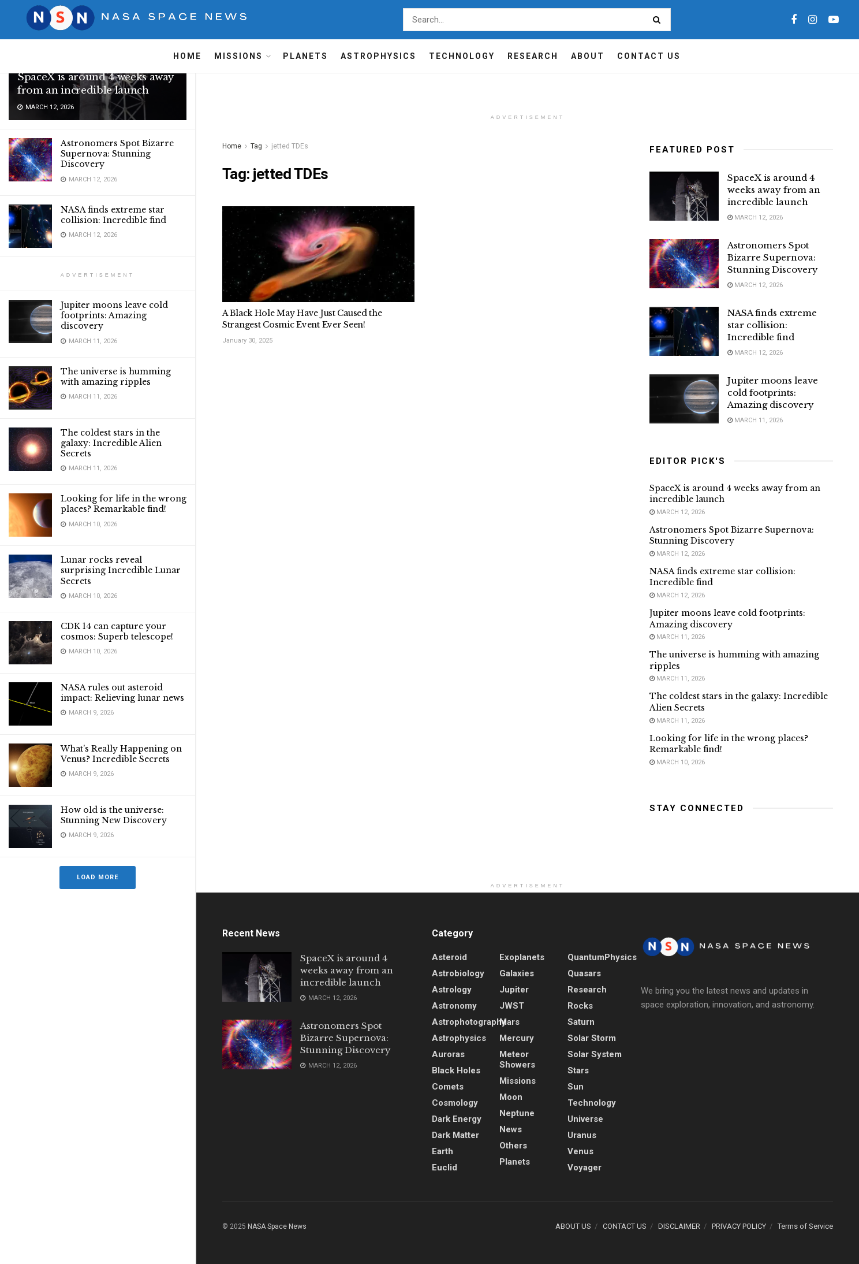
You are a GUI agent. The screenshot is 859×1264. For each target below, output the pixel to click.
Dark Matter (455, 1135)
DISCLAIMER (679, 1226)
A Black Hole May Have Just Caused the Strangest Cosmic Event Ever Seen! (302, 319)
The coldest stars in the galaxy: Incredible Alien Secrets (111, 443)
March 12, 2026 (755, 217)
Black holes (456, 1070)
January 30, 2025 (247, 340)
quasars (584, 973)
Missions (238, 56)
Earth (442, 1151)
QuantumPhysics (602, 957)
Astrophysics (378, 56)
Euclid (444, 1167)
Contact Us (649, 56)
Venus (580, 1151)
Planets (305, 56)
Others (513, 1145)
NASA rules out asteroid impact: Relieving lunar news (122, 692)
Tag (256, 146)
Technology (462, 56)
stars (578, 1070)
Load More (97, 877)
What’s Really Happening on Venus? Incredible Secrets (121, 753)
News (510, 1129)
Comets (448, 1086)
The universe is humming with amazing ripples (116, 376)
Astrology (452, 989)
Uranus (581, 1135)
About (587, 56)
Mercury (516, 1038)
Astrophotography (469, 1022)
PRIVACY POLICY (739, 1226)
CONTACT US (625, 1226)
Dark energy (456, 1119)
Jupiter (514, 989)
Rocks (580, 1006)
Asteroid (449, 957)
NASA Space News (277, 1226)
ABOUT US (573, 1226)
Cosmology (455, 1103)
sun (575, 1086)
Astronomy (454, 1006)
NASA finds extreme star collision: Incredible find (113, 215)
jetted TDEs (289, 146)
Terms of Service (805, 1226)
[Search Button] (659, 19)
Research (532, 56)
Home (187, 56)
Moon (510, 1097)
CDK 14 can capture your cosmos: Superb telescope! (117, 631)
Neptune (517, 1113)
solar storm (591, 1038)
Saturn (581, 1022)
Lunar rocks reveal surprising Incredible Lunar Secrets (121, 570)
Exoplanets (521, 957)
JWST (511, 1006)
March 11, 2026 (755, 420)
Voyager (584, 1167)
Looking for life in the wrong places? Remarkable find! (123, 503)
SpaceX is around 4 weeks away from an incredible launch (95, 83)
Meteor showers (517, 1059)
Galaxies (516, 973)
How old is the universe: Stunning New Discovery (114, 815)
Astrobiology (458, 973)
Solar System (594, 1054)
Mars (509, 1022)
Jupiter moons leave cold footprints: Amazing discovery (114, 315)
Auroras (448, 1054)
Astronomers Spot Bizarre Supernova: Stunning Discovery (117, 153)
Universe (585, 1119)
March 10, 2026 (677, 762)
